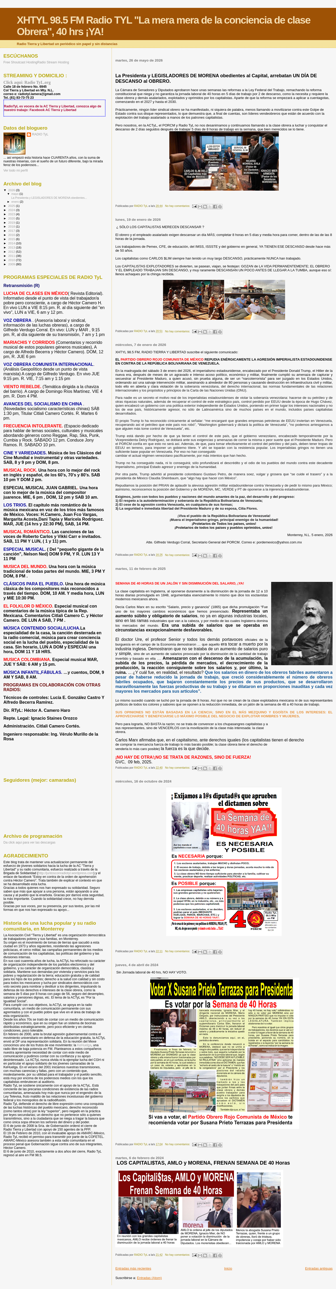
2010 (12, 260)
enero (16, 201)
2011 (12, 255)
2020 (12, 218)
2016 (12, 234)
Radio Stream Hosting (53, 62)
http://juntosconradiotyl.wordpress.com (65, 873)
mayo (15, 193)
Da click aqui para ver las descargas (29, 842)
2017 (12, 230)
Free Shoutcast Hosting (20, 62)
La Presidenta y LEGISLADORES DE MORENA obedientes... (48, 197)
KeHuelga (84, 1045)
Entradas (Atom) (149, 1278)
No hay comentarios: (178, 206)
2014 (12, 243)
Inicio (228, 1268)
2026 (12, 190)
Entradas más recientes (133, 1268)
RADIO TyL (40, 134)
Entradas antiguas (319, 1268)
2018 (12, 226)
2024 (12, 210)
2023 (12, 214)
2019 (12, 222)
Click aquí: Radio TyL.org (27, 82)
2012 (12, 251)
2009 (12, 264)
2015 (12, 239)
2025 (12, 205)
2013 (12, 247)
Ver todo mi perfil (15, 170)
